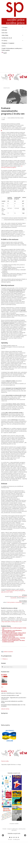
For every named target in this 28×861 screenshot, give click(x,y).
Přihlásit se (5, 659)
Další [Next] (25, 844)
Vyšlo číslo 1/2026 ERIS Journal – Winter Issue (11, 693)
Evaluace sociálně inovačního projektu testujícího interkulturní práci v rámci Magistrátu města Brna (12, 635)
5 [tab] (16, 854)
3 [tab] (13, 854)
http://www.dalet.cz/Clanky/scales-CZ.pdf (12, 621)
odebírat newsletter (7, 651)
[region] (14, 844)
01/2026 (4, 675)
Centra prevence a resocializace (14, 602)
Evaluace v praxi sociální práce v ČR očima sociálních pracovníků (13, 641)
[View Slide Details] (7, 844)
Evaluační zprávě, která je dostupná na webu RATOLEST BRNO (13, 591)
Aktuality (4, 691)
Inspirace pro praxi (15, 118)
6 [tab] (18, 854)
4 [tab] (14, 854)
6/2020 (9, 118)
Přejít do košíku (5, 761)
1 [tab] (9, 854)
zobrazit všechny (5, 709)
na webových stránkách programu (11, 166)
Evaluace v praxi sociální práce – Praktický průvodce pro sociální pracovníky (13, 638)
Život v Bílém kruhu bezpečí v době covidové (14, 633)
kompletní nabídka (14, 823)
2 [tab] (11, 854)
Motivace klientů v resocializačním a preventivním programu (12, 631)
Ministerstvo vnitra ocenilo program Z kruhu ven (14, 628)
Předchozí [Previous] (3, 844)
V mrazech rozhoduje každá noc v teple (10, 695)
